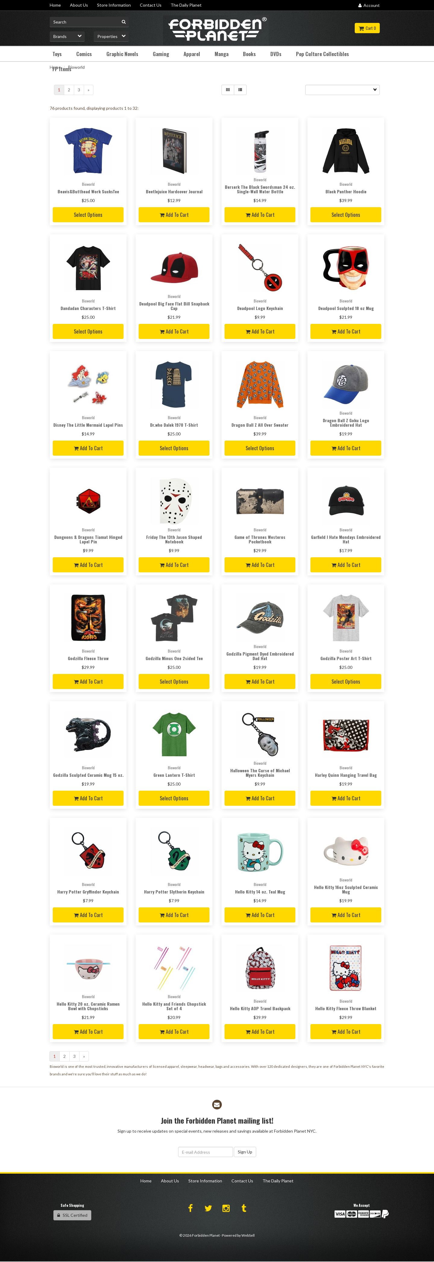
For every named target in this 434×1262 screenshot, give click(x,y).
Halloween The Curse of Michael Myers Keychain (260, 772)
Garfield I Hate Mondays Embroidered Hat (346, 539)
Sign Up (245, 1151)
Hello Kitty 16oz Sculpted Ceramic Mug (346, 889)
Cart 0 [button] (367, 28)
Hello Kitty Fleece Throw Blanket (345, 1008)
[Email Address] (205, 1152)
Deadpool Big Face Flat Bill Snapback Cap (174, 305)
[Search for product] (89, 22)
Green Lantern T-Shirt (174, 775)
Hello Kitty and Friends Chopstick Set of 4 (174, 1006)
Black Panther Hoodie (346, 191)
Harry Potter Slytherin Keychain (174, 891)
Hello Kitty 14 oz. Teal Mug (260, 891)
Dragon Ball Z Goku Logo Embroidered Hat (346, 422)
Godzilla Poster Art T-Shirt (346, 658)
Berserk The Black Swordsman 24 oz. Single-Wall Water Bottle (260, 189)
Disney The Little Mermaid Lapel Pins (88, 425)
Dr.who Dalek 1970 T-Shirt (174, 425)
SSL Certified (72, 1215)
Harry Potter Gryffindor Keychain (88, 891)
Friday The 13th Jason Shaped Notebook (174, 539)
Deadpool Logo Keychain (260, 308)
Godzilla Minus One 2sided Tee (174, 658)
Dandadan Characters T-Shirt (88, 308)
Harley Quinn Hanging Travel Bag (346, 775)
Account (369, 5)
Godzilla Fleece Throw (88, 658)
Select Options (88, 214)
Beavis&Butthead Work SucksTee (88, 191)
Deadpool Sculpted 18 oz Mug (346, 308)
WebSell (248, 1235)
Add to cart (174, 214)
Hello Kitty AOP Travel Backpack (260, 1008)
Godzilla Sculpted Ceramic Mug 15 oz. (88, 775)
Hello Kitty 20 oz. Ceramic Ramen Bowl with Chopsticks (88, 1006)
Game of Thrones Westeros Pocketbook (259, 539)
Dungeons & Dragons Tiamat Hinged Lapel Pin (88, 539)
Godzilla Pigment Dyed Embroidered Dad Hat (260, 655)
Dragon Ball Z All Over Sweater (259, 425)
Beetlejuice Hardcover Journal (174, 191)
